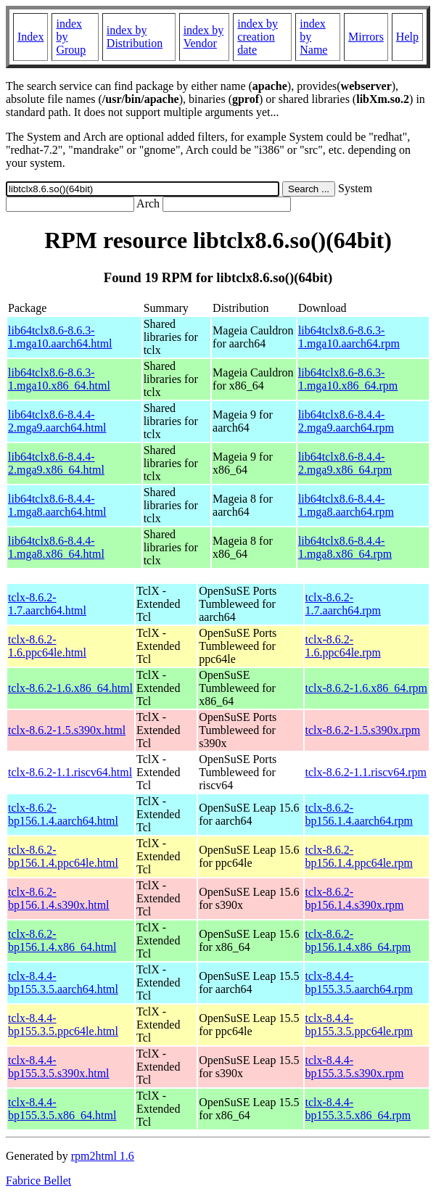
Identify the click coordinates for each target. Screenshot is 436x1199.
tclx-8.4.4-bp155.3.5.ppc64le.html (63, 1024)
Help (407, 36)
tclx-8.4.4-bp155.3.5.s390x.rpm (354, 1066)
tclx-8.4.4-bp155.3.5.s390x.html (59, 1066)
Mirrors (366, 36)
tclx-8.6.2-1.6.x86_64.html (70, 688)
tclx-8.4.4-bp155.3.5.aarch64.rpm (359, 982)
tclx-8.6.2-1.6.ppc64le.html (47, 646)
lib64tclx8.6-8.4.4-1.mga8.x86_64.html (56, 547)
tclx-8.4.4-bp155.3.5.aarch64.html (63, 982)
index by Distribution (135, 36)
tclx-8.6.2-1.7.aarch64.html (47, 604)
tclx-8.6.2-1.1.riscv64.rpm (366, 772)
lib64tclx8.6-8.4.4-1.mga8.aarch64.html (57, 505)
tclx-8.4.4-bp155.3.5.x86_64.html (62, 1108)
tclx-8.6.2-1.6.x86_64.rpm (366, 688)
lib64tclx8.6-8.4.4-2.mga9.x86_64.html (56, 463)
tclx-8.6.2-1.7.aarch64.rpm (343, 604)
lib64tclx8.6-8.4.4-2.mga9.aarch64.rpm (346, 421)
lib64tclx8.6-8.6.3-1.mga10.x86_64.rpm (348, 379)
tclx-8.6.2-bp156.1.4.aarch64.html (63, 814)
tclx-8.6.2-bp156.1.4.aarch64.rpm (359, 814)
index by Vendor (204, 36)
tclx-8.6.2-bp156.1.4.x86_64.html (62, 940)
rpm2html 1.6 (102, 1156)
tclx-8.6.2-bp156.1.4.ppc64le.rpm (359, 856)
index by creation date (257, 36)
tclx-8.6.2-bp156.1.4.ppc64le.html (63, 856)
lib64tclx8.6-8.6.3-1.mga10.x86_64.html (59, 379)
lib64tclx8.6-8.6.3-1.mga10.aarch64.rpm (349, 337)
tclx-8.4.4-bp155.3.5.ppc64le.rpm (359, 1024)
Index (30, 36)
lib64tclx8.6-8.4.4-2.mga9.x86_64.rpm (345, 463)
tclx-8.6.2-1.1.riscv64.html (70, 772)
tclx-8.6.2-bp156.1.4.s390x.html (59, 898)
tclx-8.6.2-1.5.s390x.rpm (363, 730)
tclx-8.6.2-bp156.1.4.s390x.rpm (354, 898)
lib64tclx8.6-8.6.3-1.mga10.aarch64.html (60, 337)
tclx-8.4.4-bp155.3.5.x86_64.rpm (358, 1108)
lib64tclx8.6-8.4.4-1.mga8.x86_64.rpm (345, 547)
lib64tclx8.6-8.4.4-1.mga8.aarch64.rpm (346, 505)
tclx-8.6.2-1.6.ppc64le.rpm (343, 646)
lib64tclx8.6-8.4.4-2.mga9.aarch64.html (57, 421)
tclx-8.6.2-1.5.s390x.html (67, 730)
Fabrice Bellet (38, 1180)
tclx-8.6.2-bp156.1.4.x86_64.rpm (358, 940)
